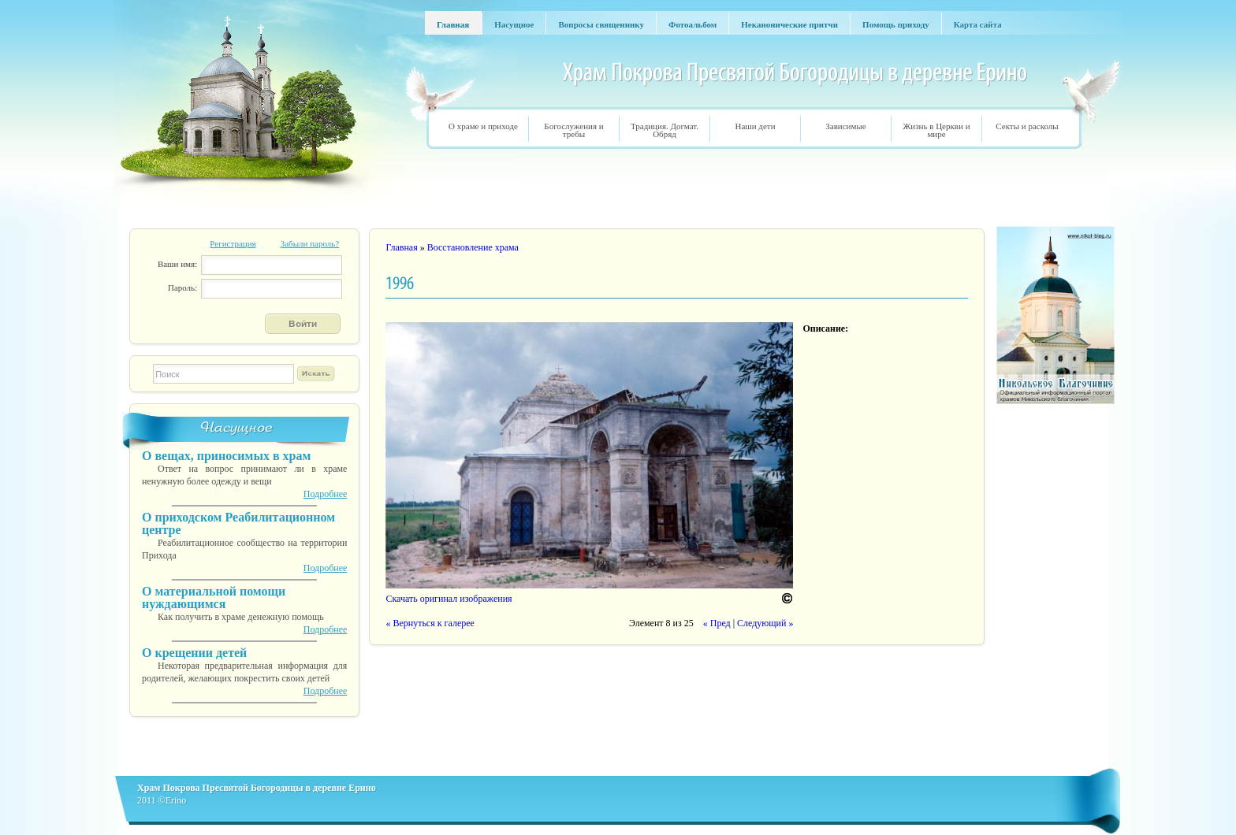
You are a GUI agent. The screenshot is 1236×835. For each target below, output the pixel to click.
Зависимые (845, 126)
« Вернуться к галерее (429, 623)
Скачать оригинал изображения (448, 598)
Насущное (237, 427)
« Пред (717, 623)
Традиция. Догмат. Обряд (664, 130)
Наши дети (755, 126)
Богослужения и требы (573, 130)
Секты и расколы (1027, 126)
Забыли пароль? (310, 243)
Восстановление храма (473, 247)
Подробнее (325, 493)
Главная (401, 247)
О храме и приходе (483, 126)
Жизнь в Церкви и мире (936, 130)
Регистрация (232, 243)
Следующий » (765, 623)
